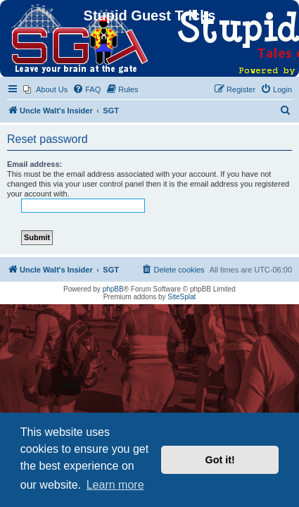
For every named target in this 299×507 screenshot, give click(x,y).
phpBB (113, 289)
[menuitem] (45, 89)
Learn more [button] (115, 485)
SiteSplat (181, 297)
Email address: (34, 164)
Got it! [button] (220, 459)
